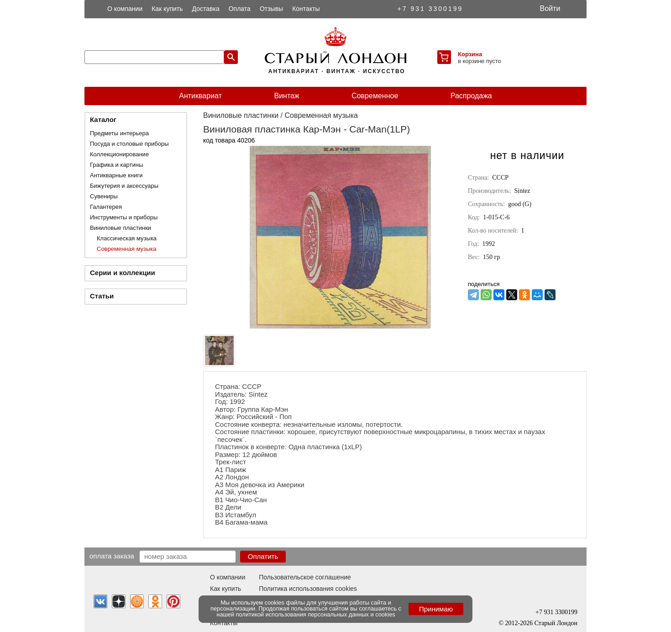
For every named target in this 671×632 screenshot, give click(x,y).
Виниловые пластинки (120, 227)
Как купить (167, 8)
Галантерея (106, 206)
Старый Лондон (556, 623)
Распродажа (471, 96)
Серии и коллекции (122, 272)
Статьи (102, 296)
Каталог (103, 119)
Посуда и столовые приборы (129, 143)
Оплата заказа (111, 555)
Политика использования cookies (308, 588)
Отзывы (271, 8)
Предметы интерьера (119, 133)
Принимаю (436, 609)
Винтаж (286, 96)
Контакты (306, 8)
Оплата (240, 8)
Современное (374, 96)
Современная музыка (126, 248)
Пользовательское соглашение (305, 577)
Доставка (206, 8)
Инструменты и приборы (123, 217)
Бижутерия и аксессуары (124, 185)
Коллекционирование (119, 154)
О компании (124, 8)
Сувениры (104, 196)
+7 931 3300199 (430, 8)
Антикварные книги (116, 175)
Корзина (470, 54)
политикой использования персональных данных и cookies (315, 614)
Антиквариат (200, 96)
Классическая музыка (127, 238)
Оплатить (263, 556)
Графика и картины (116, 164)
